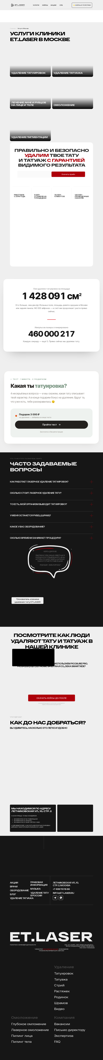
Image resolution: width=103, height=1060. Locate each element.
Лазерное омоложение (30, 1029)
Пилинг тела (21, 1041)
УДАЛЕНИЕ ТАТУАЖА (21, 898)
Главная (13, 28)
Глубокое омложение (28, 1024)
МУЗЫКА (35, 888)
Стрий (59, 985)
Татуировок (63, 973)
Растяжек (62, 991)
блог (13, 894)
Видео (59, 1008)
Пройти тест (51, 424)
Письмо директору (69, 1029)
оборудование (19, 890)
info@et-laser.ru (63, 893)
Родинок (61, 997)
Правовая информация (38, 883)
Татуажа (60, 979)
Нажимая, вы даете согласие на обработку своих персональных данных (51, 704)
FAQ (57, 1041)
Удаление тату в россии (39, 894)
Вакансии (62, 1024)
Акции (14, 882)
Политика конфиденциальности (23, 945)
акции (53, 5)
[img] (30, 93)
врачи (13, 886)
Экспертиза (63, 1035)
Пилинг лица (21, 1035)
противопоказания (50, 949)
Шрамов (61, 1003)
